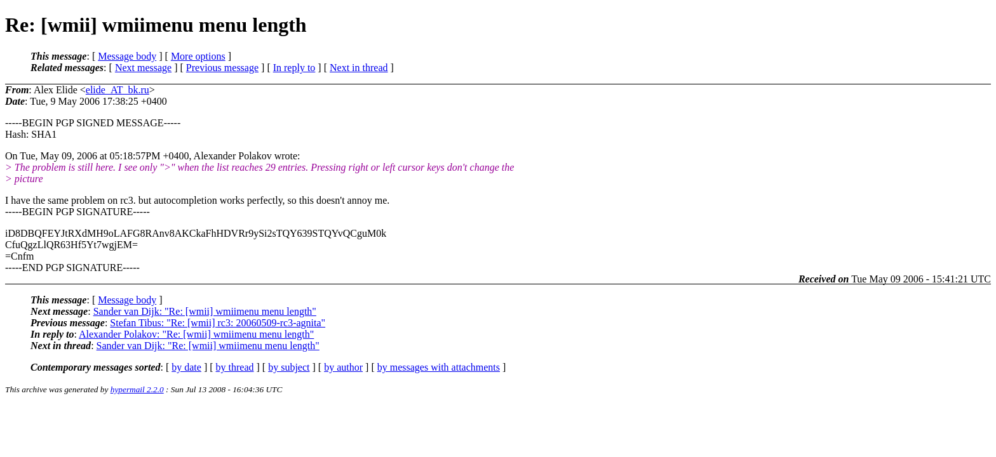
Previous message (222, 67)
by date (186, 367)
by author (343, 367)
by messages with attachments (438, 367)
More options (198, 56)
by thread (235, 367)
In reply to (294, 67)
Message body (127, 56)
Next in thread (359, 67)
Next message (143, 67)
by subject (288, 367)
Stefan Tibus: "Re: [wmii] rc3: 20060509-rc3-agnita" (217, 322)
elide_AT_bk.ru (117, 89)
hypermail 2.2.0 (137, 389)
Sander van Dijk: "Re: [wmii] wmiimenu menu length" (204, 311)
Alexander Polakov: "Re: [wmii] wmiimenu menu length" (196, 334)
